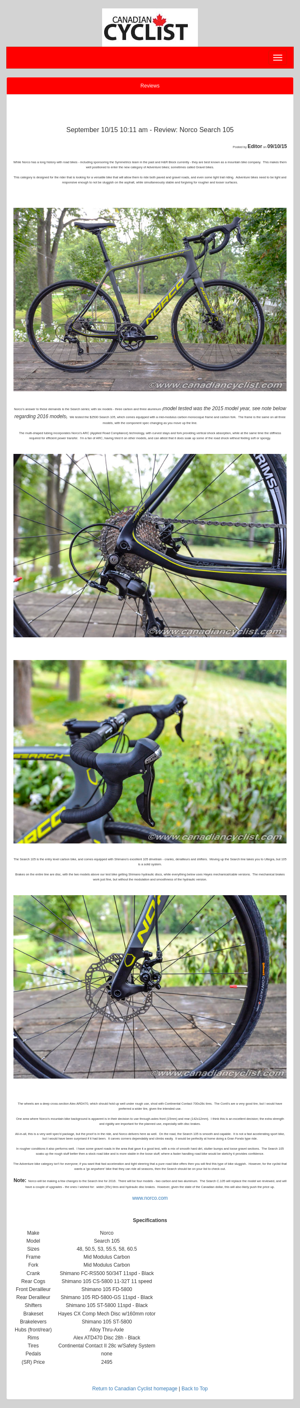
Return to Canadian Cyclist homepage (134, 1389)
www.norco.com (150, 1198)
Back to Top (195, 1389)
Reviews (149, 86)
